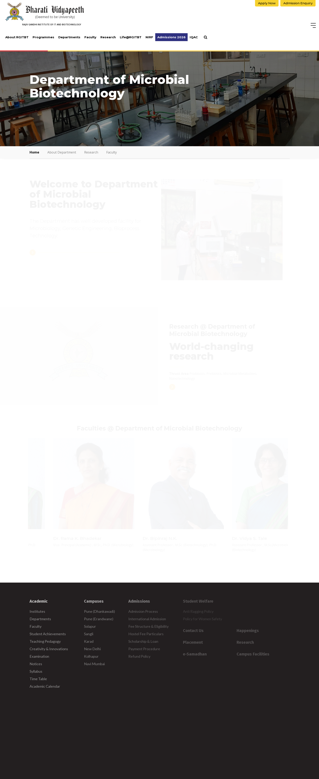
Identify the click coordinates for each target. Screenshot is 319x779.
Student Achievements (48, 634)
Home (34, 152)
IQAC (194, 37)
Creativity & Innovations (49, 649)
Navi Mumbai (94, 664)
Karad (89, 641)
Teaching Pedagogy (45, 641)
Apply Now (266, 3)
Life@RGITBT (130, 37)
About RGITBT (17, 37)
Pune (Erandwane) (98, 619)
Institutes (37, 611)
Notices (36, 664)
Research (108, 37)
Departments (69, 37)
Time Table (38, 679)
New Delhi (92, 649)
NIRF (149, 37)
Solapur (90, 626)
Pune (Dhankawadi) (99, 611)
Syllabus (36, 671)
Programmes (43, 37)
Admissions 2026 (171, 37)
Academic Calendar (45, 686)
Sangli (88, 634)
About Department (61, 152)
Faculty (90, 37)
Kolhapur (91, 656)
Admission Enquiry (298, 3)
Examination (39, 656)
